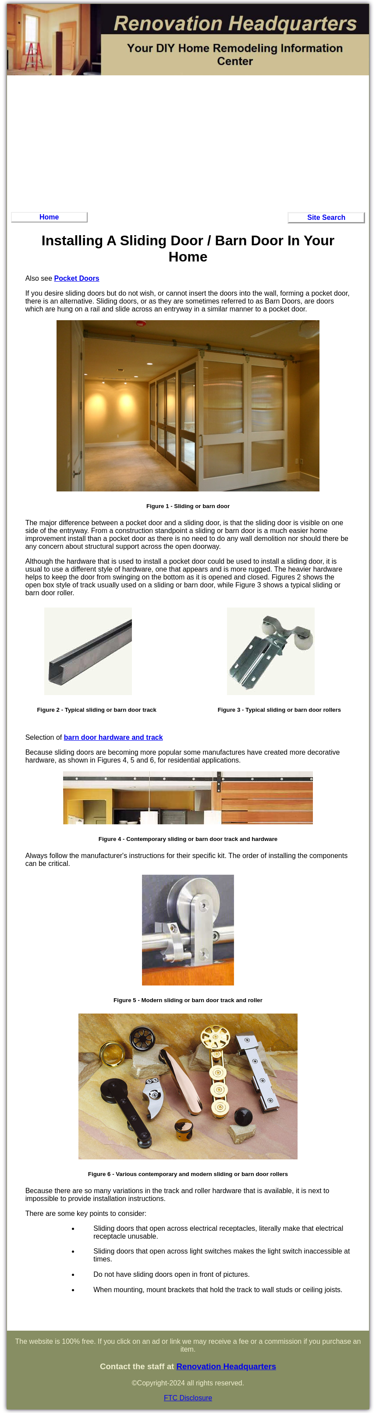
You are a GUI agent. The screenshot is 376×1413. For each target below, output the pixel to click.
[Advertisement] (188, 142)
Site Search (326, 217)
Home (49, 217)
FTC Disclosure (188, 1398)
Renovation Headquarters (226, 1366)
